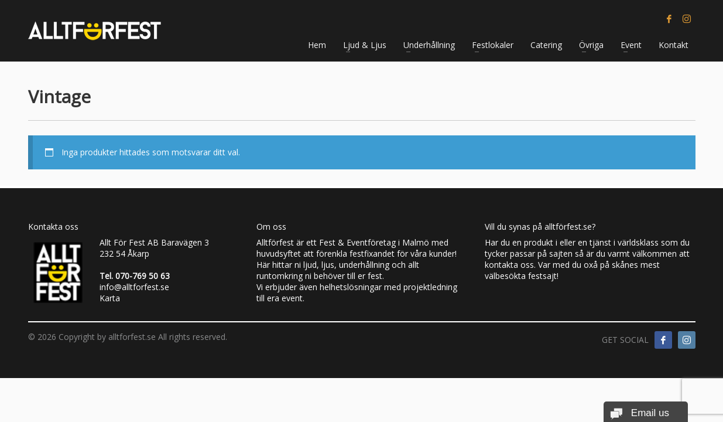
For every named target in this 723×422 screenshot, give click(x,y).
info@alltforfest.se (134, 286)
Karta (110, 298)
